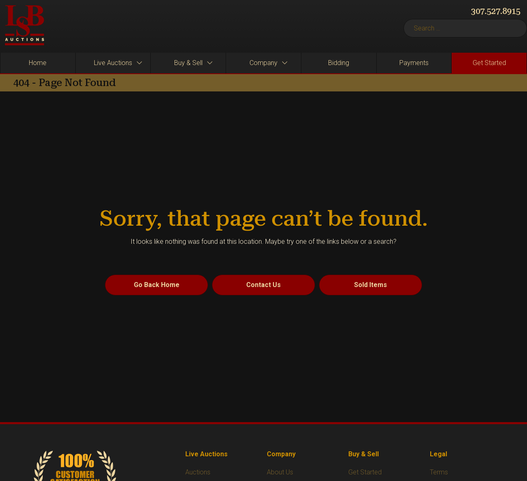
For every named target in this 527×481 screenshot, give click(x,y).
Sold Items (370, 285)
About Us (280, 472)
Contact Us (263, 285)
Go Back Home (157, 285)
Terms (439, 472)
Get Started (365, 472)
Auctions (197, 472)
